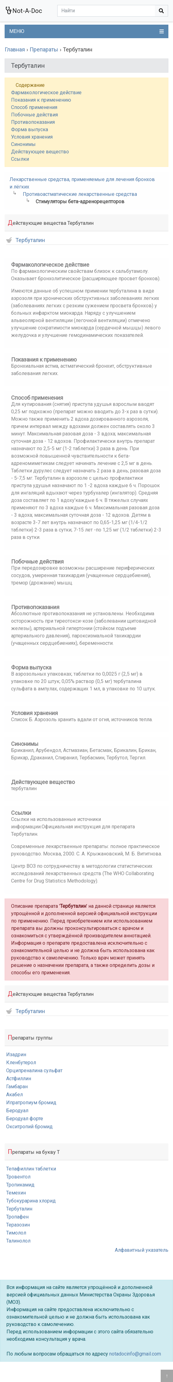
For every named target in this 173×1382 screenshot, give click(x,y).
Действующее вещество (40, 152)
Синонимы (23, 144)
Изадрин (16, 1054)
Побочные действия (34, 115)
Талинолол (18, 1241)
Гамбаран (17, 1086)
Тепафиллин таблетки (31, 1169)
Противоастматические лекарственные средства (80, 194)
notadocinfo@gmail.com (135, 1354)
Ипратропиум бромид (31, 1102)
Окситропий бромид (29, 1126)
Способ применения (34, 107)
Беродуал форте (24, 1118)
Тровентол (18, 1177)
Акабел (14, 1094)
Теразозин (18, 1225)
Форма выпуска (29, 129)
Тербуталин (25, 240)
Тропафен (17, 1217)
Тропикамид (20, 1185)
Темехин (16, 1193)
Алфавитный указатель (141, 1250)
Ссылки (20, 159)
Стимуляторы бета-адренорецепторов (80, 201)
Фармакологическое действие (46, 92)
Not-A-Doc (23, 10)
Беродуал (17, 1110)
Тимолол (16, 1233)
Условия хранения (32, 137)
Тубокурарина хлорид (31, 1201)
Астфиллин (18, 1078)
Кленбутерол (21, 1062)
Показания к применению (41, 100)
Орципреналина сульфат (34, 1070)
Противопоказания (33, 122)
